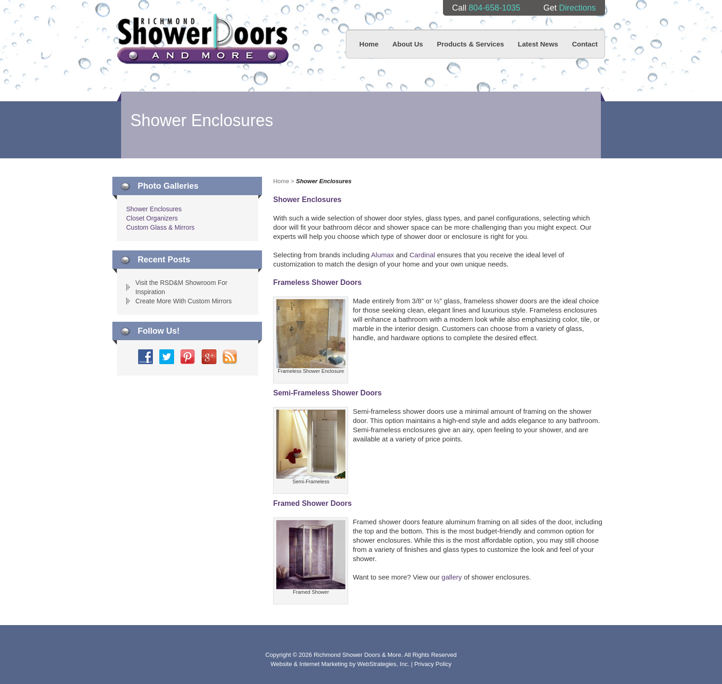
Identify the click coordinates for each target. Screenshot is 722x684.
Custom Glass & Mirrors (160, 227)
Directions (577, 7)
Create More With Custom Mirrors (183, 301)
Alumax (382, 255)
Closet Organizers (152, 218)
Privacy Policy (433, 664)
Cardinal (422, 255)
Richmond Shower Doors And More (203, 39)
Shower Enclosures (154, 209)
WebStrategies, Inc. (384, 664)
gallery (452, 577)
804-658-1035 (494, 7)
